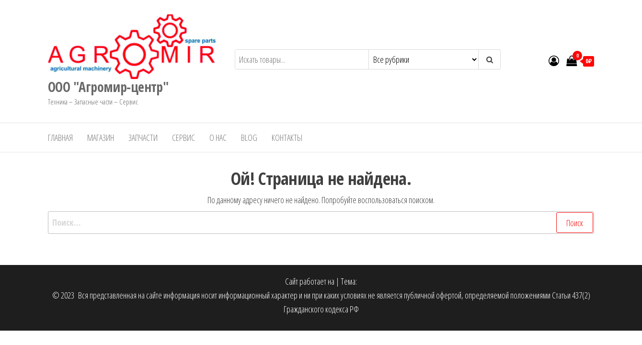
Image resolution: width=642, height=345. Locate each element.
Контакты (287, 137)
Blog (249, 137)
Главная (60, 137)
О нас (218, 137)
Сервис (183, 137)
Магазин (100, 137)
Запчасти (143, 137)
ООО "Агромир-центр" (108, 87)
